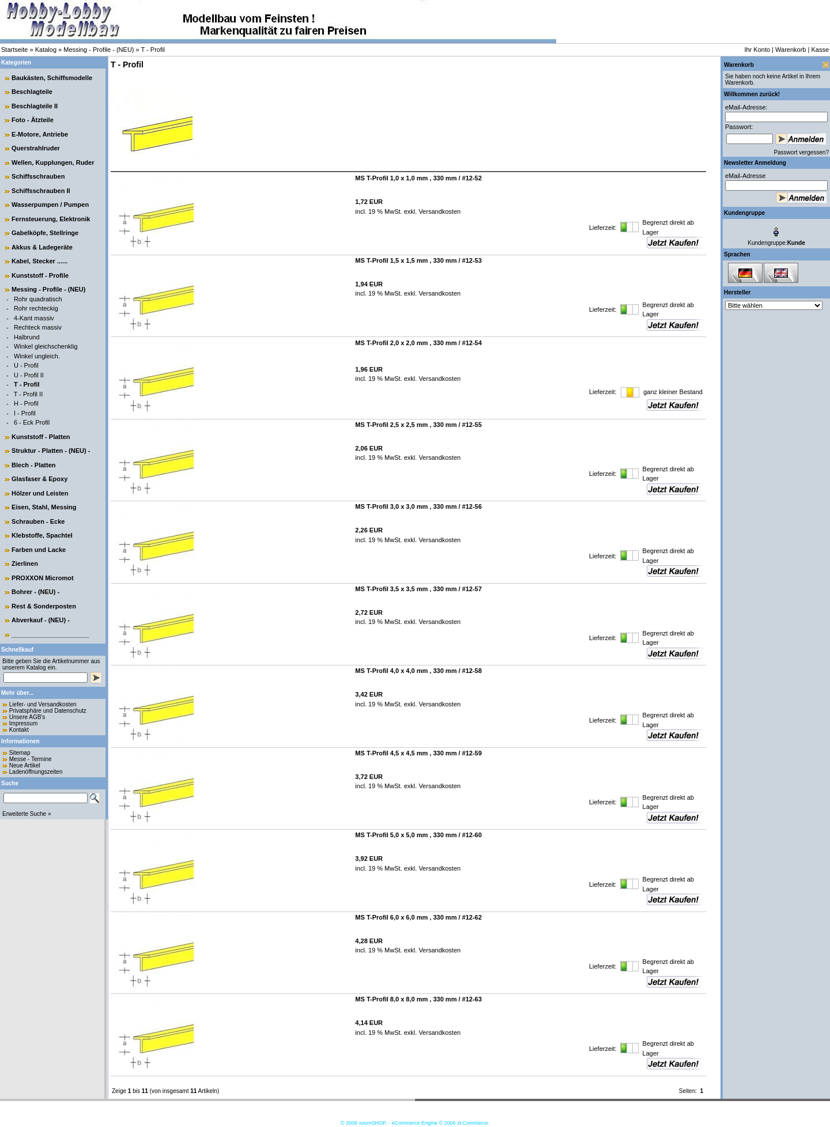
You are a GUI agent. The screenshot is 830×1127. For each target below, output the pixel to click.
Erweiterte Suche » (26, 814)
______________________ (50, 634)
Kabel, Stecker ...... (39, 261)
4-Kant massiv (34, 318)
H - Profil (26, 403)
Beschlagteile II (35, 106)
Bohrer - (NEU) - (35, 591)
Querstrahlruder (36, 148)
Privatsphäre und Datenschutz (47, 711)
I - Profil (25, 413)
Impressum (23, 723)
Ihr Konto (757, 49)
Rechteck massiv (38, 327)
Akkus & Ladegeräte (42, 247)
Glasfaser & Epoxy (39, 478)
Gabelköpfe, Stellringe (45, 232)
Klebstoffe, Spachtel (42, 535)
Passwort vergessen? (801, 152)
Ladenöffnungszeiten (36, 772)
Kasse (820, 49)
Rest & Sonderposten (44, 606)
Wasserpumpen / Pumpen (50, 204)
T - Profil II (28, 394)
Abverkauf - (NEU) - (41, 620)
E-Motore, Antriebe (40, 134)
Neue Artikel (24, 765)
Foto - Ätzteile (33, 119)
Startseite (14, 49)
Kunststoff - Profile (40, 275)
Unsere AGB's (27, 717)
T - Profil (153, 49)
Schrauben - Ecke (38, 521)
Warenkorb (790, 49)
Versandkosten (439, 211)
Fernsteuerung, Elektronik (51, 218)
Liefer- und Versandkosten (43, 704)
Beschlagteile (32, 91)
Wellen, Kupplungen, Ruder (53, 162)
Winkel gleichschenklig (46, 346)
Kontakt (19, 730)
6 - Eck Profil (32, 422)
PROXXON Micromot (43, 577)
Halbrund (27, 337)
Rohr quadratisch (38, 299)
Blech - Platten (33, 465)
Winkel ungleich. (37, 356)
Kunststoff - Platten (41, 436)
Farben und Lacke (39, 549)
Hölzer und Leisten (40, 493)
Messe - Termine (30, 759)
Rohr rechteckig (36, 308)
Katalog (45, 49)
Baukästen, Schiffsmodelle (52, 77)
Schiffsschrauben (38, 176)
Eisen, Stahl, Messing (44, 507)
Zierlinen (25, 563)
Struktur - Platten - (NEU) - (51, 450)
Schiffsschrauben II (41, 190)
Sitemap (20, 753)
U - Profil (26, 365)
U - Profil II (29, 375)
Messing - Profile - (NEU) (98, 49)
